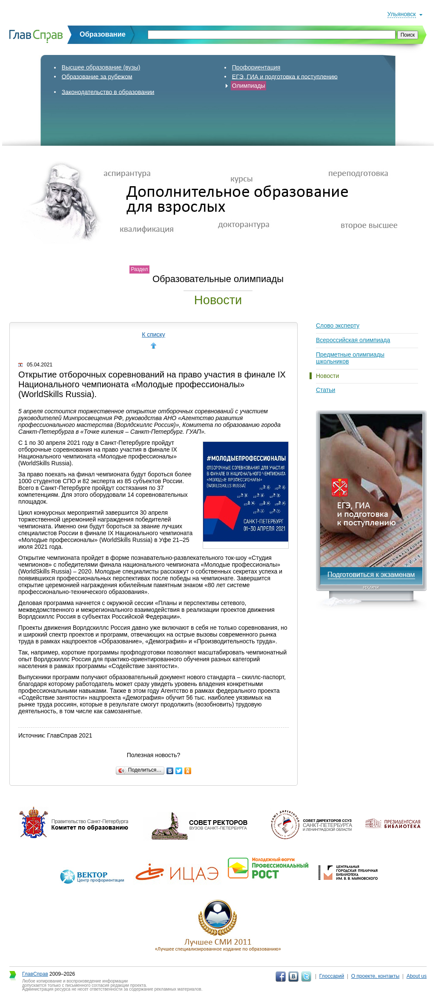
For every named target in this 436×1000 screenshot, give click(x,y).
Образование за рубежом (97, 76)
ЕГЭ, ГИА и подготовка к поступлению (285, 76)
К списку (153, 334)
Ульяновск (401, 14)
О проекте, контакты (375, 976)
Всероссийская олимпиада (353, 340)
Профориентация (256, 67)
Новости (327, 375)
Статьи (325, 389)
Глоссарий (331, 976)
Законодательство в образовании (108, 91)
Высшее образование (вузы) (101, 67)
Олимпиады (248, 85)
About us (417, 976)
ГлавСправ (35, 974)
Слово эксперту (337, 325)
